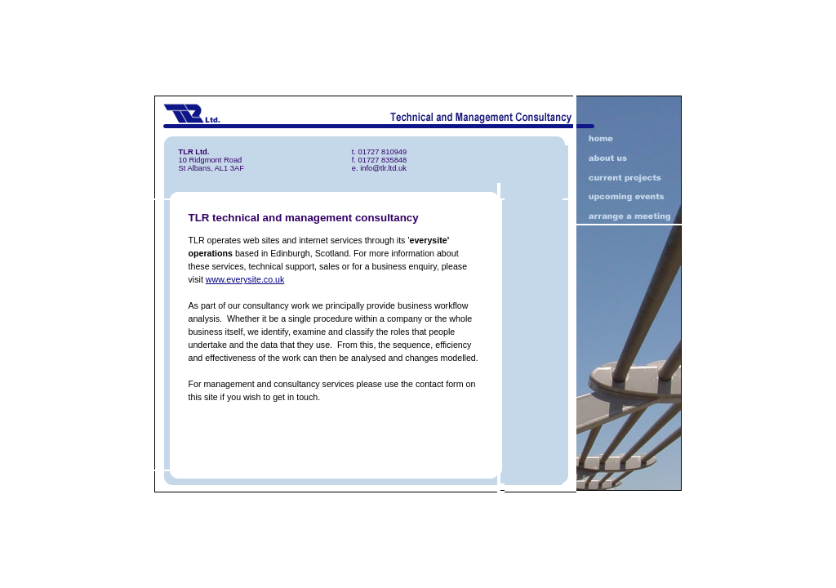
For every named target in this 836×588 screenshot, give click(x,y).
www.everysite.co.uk (245, 279)
